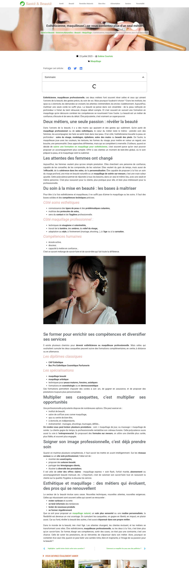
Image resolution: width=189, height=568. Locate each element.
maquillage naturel (81, 513)
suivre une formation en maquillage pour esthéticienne (80, 146)
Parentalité (140, 4)
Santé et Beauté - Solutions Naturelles (57, 33)
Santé (61, 4)
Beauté (71, 4)
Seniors (128, 4)
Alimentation (115, 4)
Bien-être (101, 4)
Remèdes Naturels (86, 4)
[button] (69, 68)
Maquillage (87, 33)
